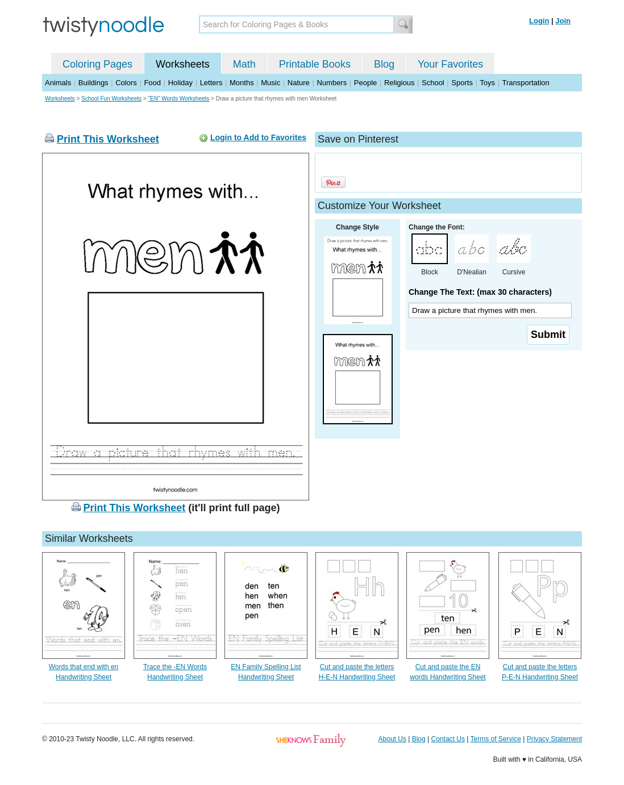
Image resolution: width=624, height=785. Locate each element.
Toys (487, 82)
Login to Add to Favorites (258, 137)
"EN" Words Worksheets (178, 98)
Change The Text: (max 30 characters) (480, 292)
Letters (211, 82)
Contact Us (448, 739)
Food (152, 82)
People (365, 82)
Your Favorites (450, 64)
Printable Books (315, 64)
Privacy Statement (554, 739)
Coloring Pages (97, 64)
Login (539, 20)
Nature (299, 82)
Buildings (93, 82)
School (433, 82)
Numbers (332, 82)
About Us (392, 739)
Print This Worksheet (108, 139)
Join (563, 20)
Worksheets (183, 64)
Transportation (525, 82)
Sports (462, 82)
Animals (58, 82)
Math (244, 64)
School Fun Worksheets (111, 98)
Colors (126, 82)
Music (270, 82)
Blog (384, 64)
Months (242, 82)
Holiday (180, 82)
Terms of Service (495, 739)
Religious (399, 82)
